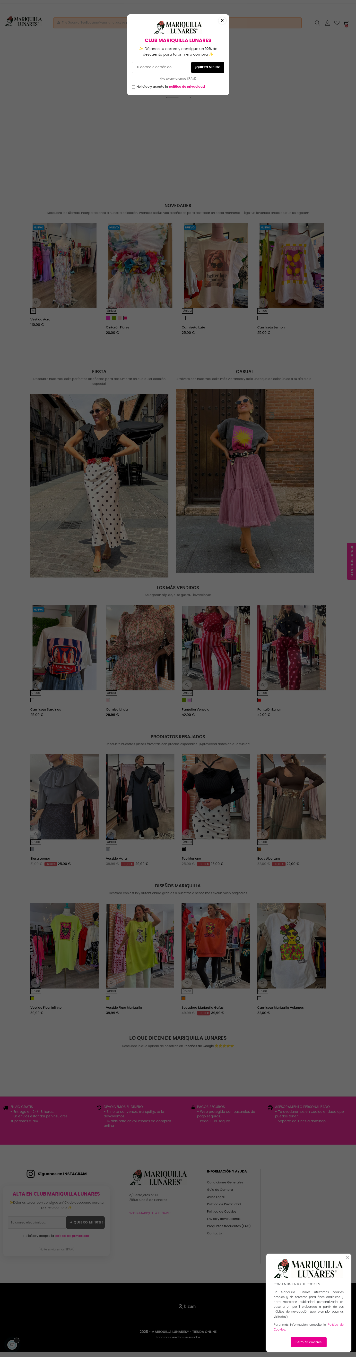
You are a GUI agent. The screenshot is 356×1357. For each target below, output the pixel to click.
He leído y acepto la (171, 86)
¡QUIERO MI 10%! (207, 67)
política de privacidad (187, 86)
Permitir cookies (308, 1342)
